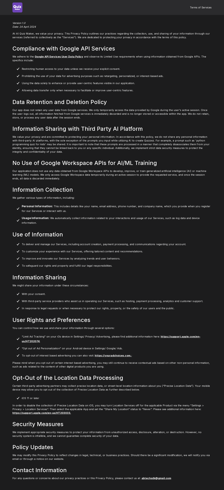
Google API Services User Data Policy (59, 56)
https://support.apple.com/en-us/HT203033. (41, 412)
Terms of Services (201, 7)
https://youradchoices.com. (113, 355)
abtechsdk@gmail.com (156, 478)
